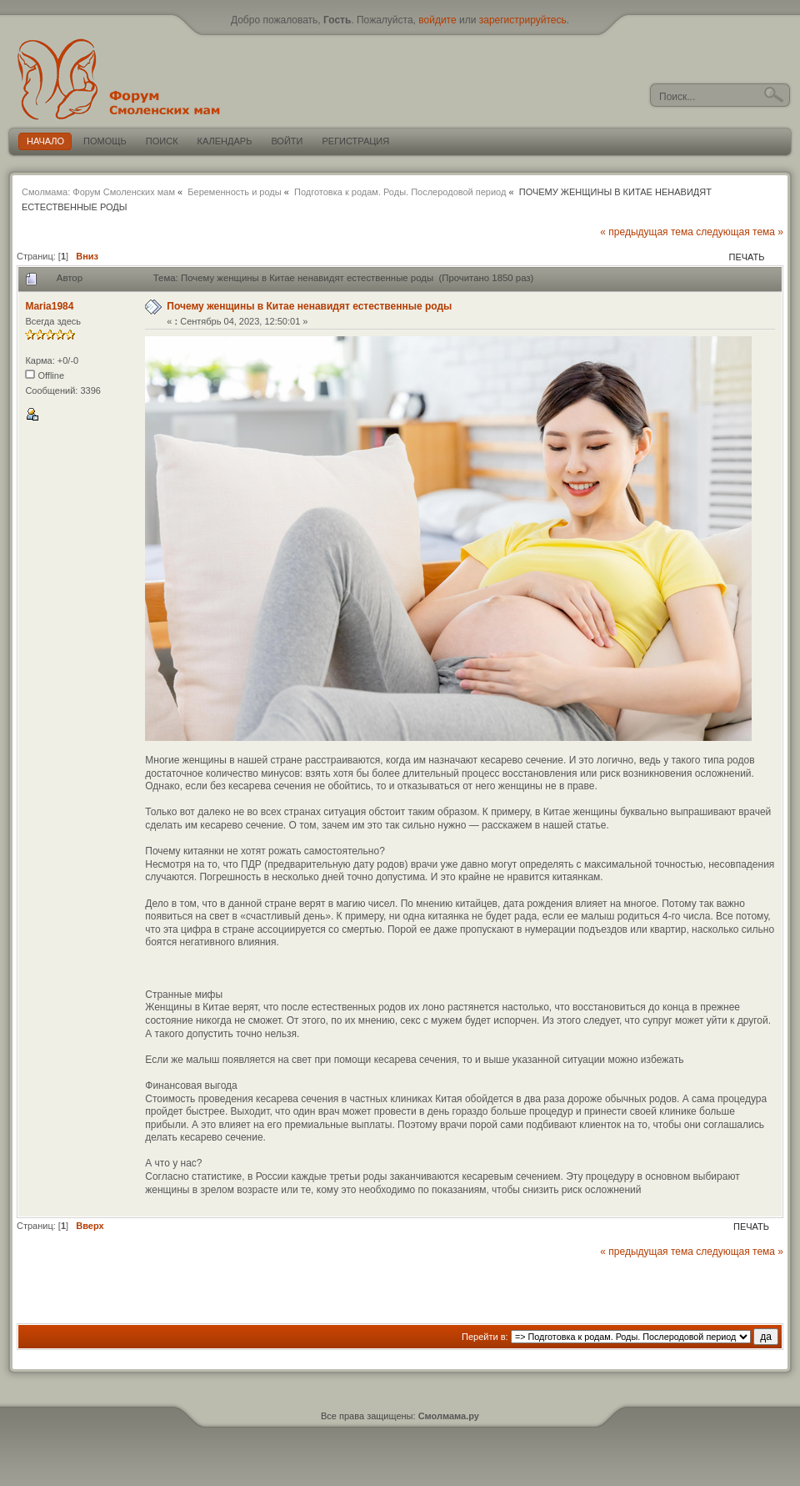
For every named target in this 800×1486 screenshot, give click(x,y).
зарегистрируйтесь (523, 20)
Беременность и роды (234, 192)
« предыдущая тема (646, 232)
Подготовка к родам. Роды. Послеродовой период (400, 192)
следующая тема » (739, 232)
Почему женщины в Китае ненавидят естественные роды (309, 306)
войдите (437, 20)
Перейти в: (485, 1337)
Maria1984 (49, 306)
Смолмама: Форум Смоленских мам (98, 192)
